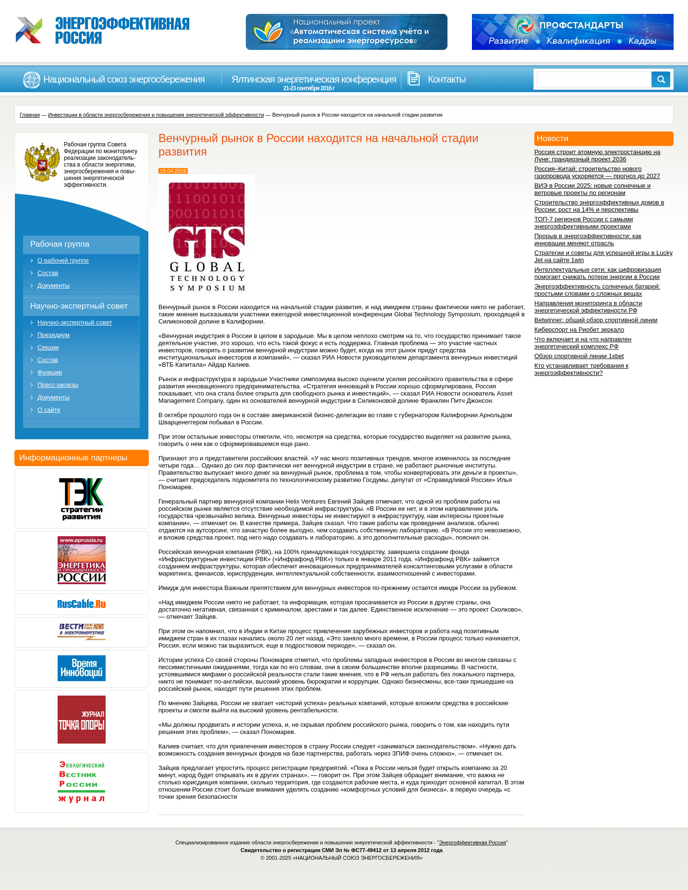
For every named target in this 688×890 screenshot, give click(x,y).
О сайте (48, 409)
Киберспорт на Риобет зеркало (579, 329)
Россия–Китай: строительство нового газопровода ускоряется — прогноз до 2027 (597, 172)
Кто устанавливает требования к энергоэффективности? (581, 369)
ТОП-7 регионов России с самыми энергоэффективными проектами (583, 223)
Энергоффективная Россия (472, 842)
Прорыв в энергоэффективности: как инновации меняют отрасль (587, 239)
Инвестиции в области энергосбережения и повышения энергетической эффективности (156, 115)
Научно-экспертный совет (79, 306)
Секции (48, 347)
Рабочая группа (59, 244)
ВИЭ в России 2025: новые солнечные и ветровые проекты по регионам (592, 189)
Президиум (53, 334)
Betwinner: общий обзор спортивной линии (595, 320)
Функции (49, 372)
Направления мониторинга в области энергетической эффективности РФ (588, 307)
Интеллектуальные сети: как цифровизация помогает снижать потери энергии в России (597, 273)
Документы (53, 285)
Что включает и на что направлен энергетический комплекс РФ (582, 343)
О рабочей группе (63, 260)
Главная (30, 115)
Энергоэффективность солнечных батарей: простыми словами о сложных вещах (597, 290)
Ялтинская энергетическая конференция (308, 83)
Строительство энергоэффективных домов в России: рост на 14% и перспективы (599, 206)
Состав (47, 273)
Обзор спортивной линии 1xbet (579, 356)
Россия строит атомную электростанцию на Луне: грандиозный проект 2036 (597, 155)
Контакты (446, 79)
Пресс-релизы (57, 384)
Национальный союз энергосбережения (124, 79)
